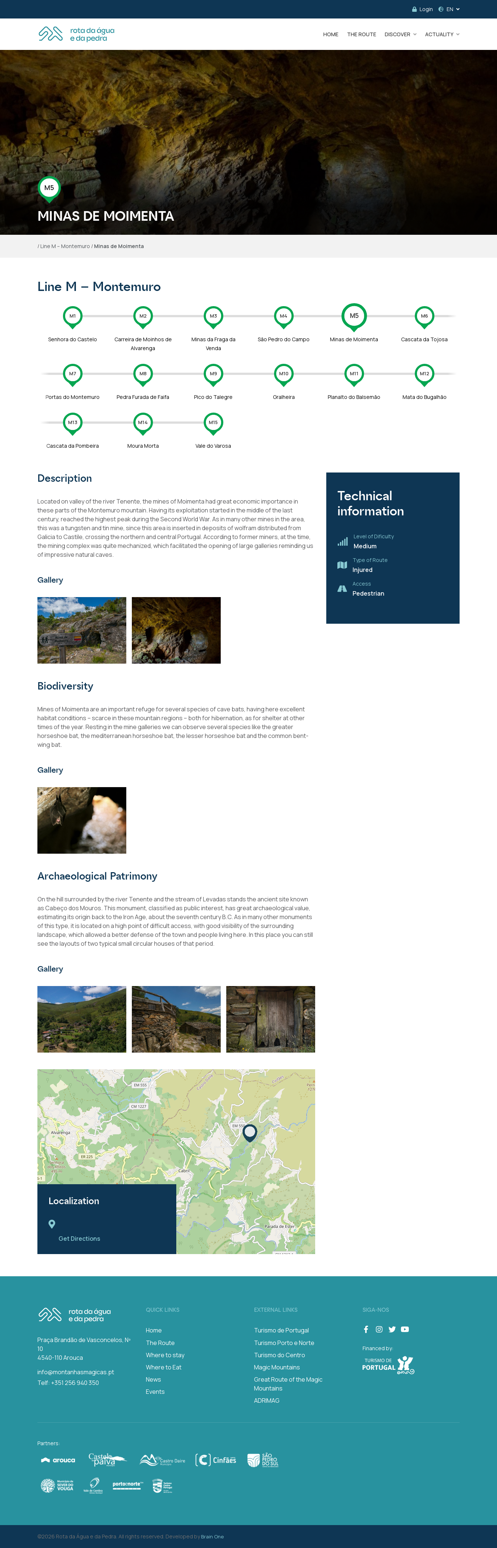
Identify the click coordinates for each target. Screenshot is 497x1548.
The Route (160, 1343)
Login (422, 9)
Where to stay (165, 1355)
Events (155, 1392)
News (153, 1379)
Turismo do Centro (279, 1355)
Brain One (212, 1536)
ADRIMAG (267, 1400)
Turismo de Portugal (281, 1330)
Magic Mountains (277, 1367)
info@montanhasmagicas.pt (75, 1372)
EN (445, 9)
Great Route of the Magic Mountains (288, 1383)
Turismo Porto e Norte (284, 1343)
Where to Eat (163, 1367)
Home (154, 1330)
